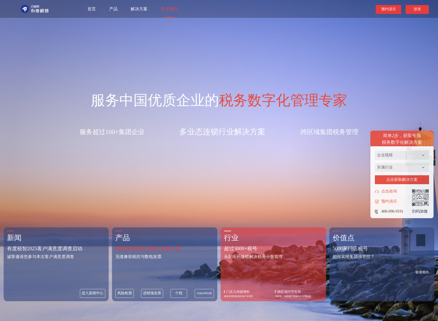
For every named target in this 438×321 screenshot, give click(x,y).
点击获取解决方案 (402, 179)
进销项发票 (152, 293)
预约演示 (388, 9)
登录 (417, 9)
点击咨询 (386, 191)
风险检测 (124, 293)
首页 (91, 9)
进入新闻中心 (92, 293)
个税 (178, 293)
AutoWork (204, 293)
